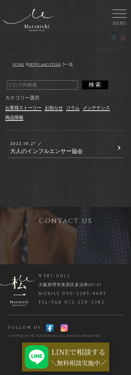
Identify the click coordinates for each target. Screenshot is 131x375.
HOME (18, 64)
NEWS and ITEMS (44, 64)
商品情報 (14, 118)
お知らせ (54, 108)
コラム (73, 108)
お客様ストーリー (23, 108)
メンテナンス (96, 108)
